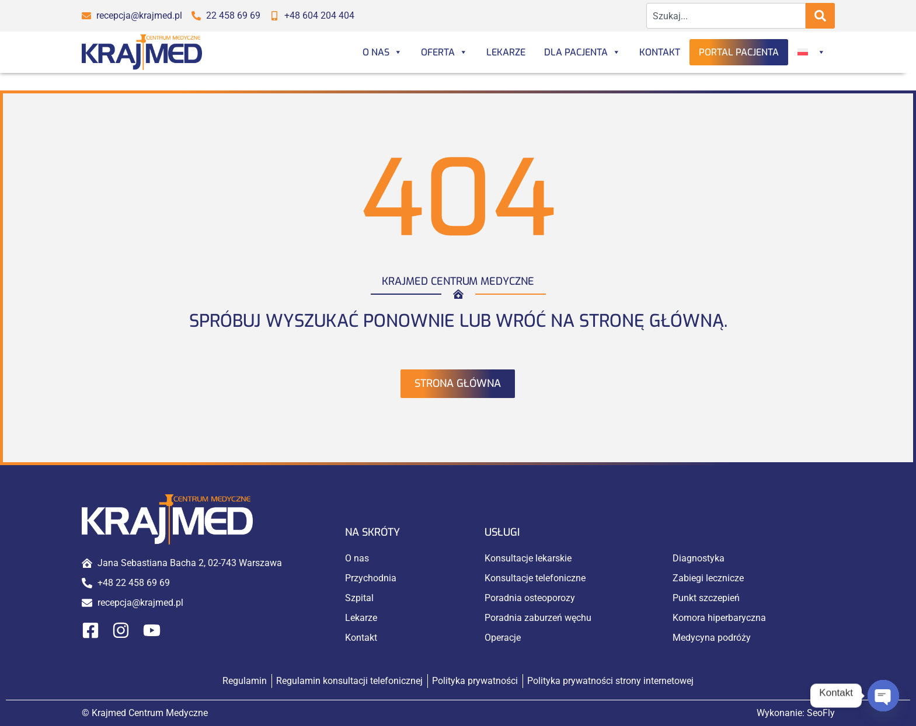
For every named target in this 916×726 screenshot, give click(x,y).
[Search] (820, 16)
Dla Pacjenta (582, 52)
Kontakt (659, 52)
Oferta (444, 52)
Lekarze (505, 52)
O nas (382, 52)
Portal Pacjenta (739, 52)
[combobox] (726, 16)
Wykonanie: (796, 712)
